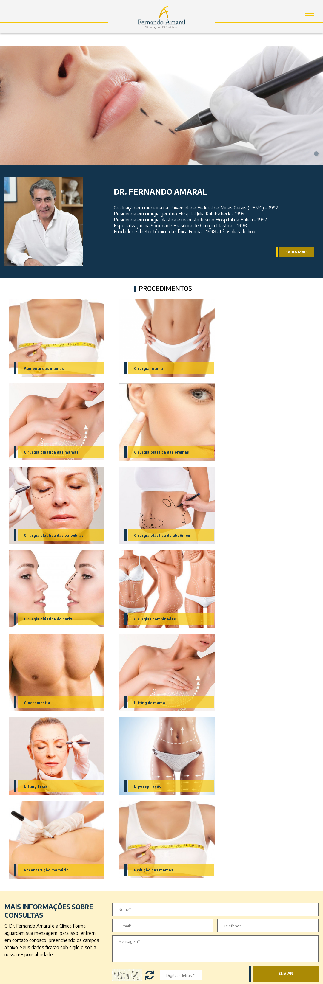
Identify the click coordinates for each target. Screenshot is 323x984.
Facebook (192, 854)
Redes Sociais (181, 839)
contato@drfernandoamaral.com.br (279, 918)
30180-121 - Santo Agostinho (273, 857)
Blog (119, 881)
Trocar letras (150, 808)
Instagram (192, 867)
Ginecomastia (247, 535)
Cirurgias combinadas (150, 535)
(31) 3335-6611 (258, 887)
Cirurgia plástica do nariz (49, 535)
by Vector (161, 977)
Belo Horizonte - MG (265, 864)
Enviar (285, 806)
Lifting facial (141, 619)
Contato (122, 873)
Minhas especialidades (32, 839)
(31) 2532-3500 (259, 894)
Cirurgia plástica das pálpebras (160, 451)
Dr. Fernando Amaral (127, 856)
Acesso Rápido (126, 839)
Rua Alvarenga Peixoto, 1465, (274, 850)
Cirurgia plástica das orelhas (52, 451)
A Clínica (122, 866)
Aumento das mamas (44, 368)
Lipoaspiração (247, 619)
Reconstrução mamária (47, 703)
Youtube (190, 879)
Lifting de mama (40, 619)
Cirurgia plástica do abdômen (262, 451)
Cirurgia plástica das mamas (261, 368)
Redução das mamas (149, 703)
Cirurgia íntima (144, 368)
